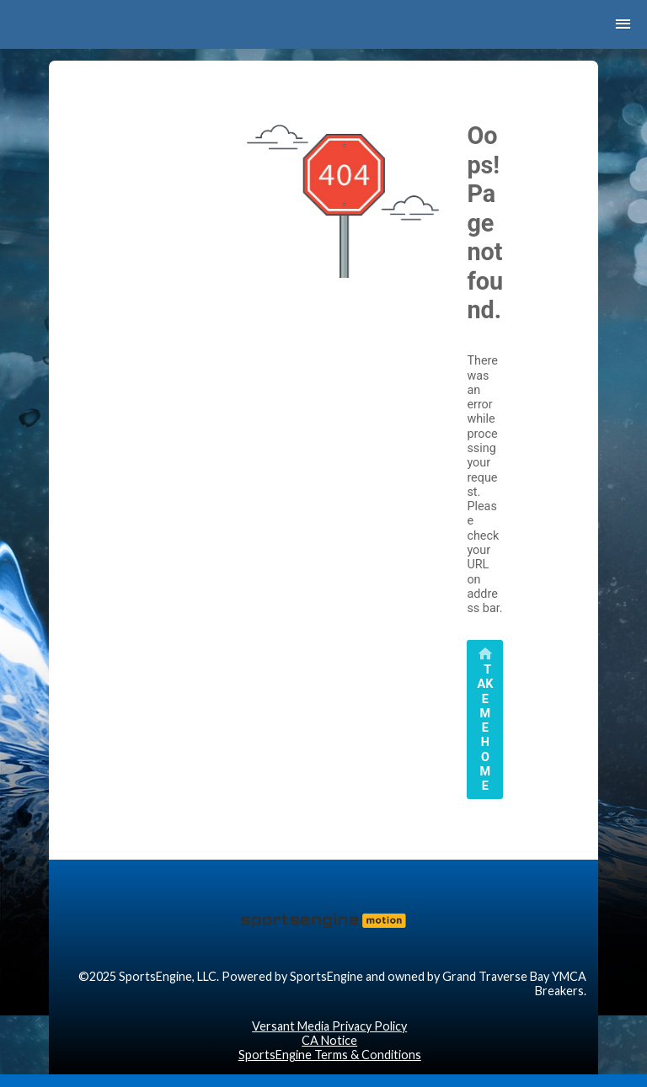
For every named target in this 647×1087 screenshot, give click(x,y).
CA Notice (329, 1040)
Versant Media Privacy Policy (329, 1026)
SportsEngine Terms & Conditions (329, 1054)
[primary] (485, 719)
